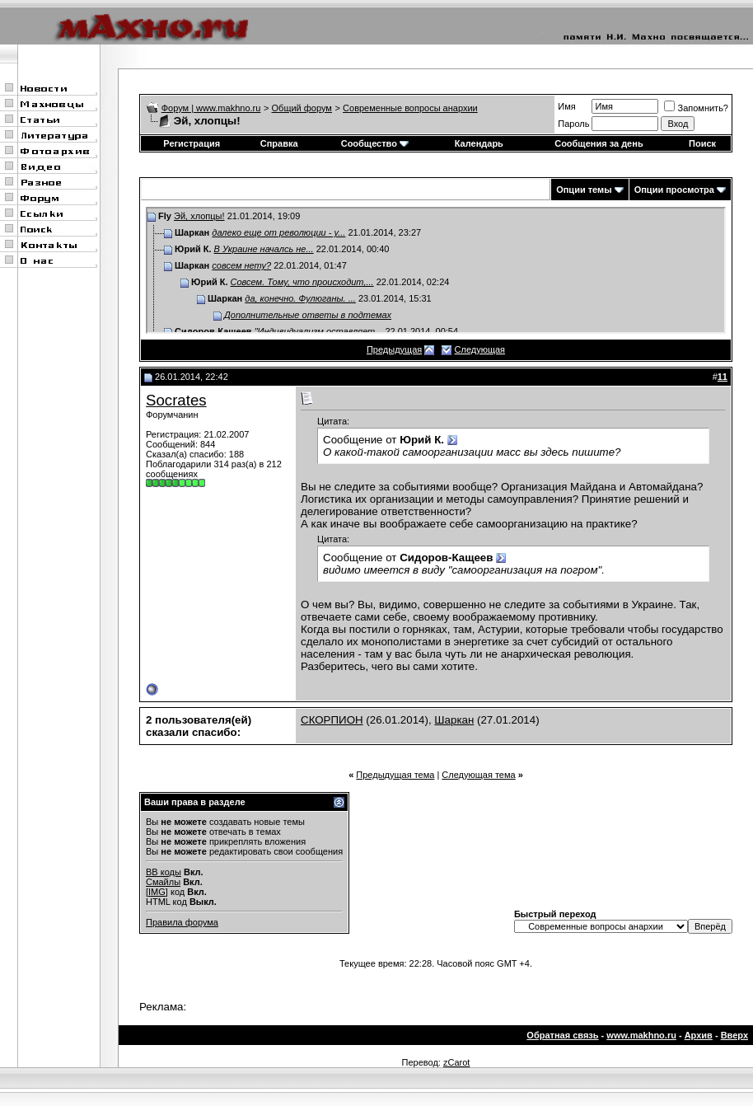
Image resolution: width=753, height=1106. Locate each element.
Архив (699, 1035)
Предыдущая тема (395, 775)
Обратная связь (562, 1035)
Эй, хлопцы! (199, 216)
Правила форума (182, 922)
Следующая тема (478, 775)
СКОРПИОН (332, 720)
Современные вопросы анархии (410, 108)
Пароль (573, 124)
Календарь (479, 143)
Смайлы (163, 882)
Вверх (734, 1035)
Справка (279, 143)
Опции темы (583, 189)
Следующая (480, 349)
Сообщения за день (598, 143)
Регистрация (191, 143)
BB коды (163, 872)
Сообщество (375, 143)
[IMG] (157, 892)
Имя (566, 106)
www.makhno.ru (641, 1035)
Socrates (176, 400)
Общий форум (302, 108)
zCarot (456, 1062)
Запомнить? (696, 108)
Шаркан (454, 720)
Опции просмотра (674, 189)
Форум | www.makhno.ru (211, 108)
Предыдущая (394, 349)
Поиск (702, 143)
